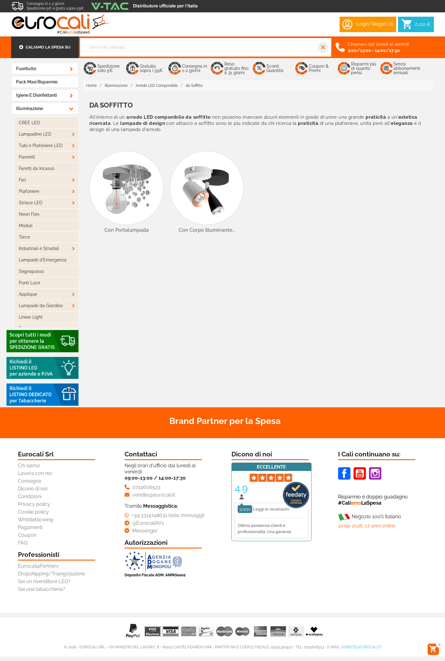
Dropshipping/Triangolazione (51, 574)
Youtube (360, 473)
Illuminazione (29, 108)
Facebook (344, 473)
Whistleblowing (35, 520)
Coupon (27, 535)
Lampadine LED (35, 134)
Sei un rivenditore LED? (44, 581)
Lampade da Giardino (41, 305)
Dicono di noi (32, 489)
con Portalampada (126, 230)
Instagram (375, 473)
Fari (22, 179)
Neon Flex (29, 214)
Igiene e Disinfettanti (36, 95)
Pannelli (27, 157)
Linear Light (31, 317)
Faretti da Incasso (36, 168)
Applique (28, 294)
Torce (24, 237)
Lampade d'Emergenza (42, 259)
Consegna (29, 481)
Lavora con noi (35, 473)
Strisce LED (30, 202)
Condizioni (29, 496)
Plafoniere (29, 191)
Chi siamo (29, 465)
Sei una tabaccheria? (41, 589)
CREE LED (29, 122)
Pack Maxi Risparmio (36, 81)
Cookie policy (33, 512)
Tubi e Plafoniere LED (40, 145)
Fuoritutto (26, 68)
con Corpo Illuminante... (207, 230)
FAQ (23, 543)
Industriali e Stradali (39, 248)
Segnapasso (31, 271)
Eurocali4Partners (38, 566)
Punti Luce (29, 282)
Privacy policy (34, 504)
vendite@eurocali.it (361, 647)
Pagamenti (30, 527)
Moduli (25, 225)
